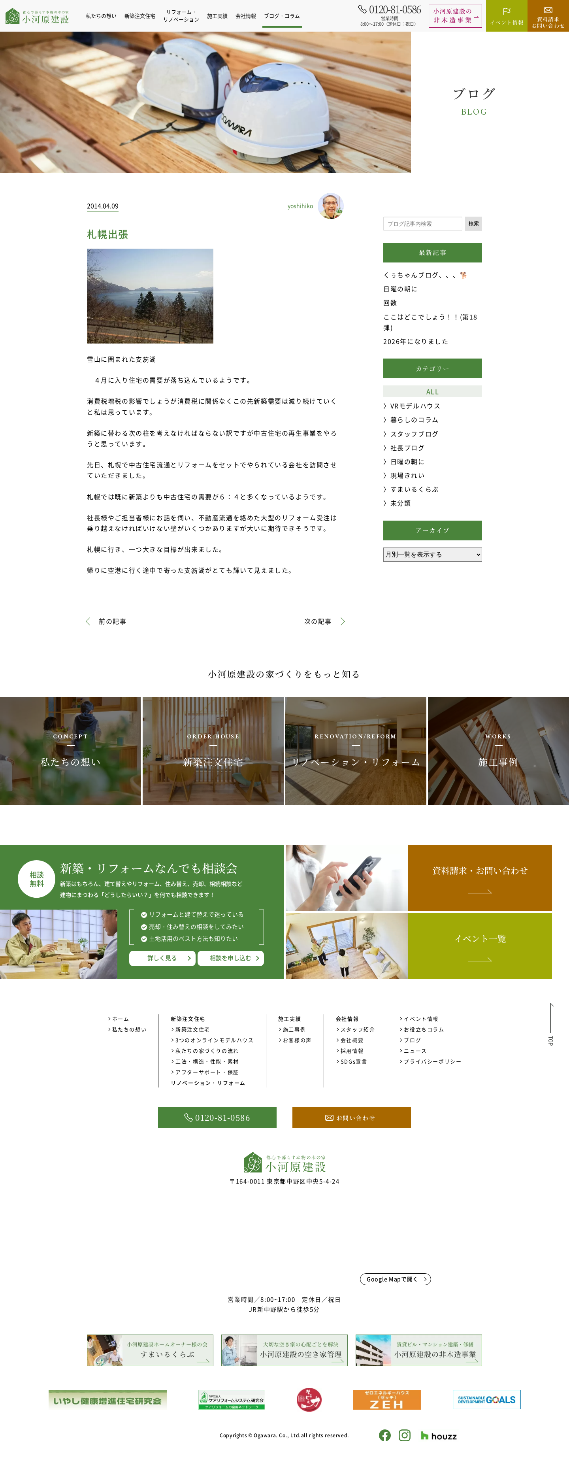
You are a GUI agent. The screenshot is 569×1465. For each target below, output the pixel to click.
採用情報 (352, 1050)
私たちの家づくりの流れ (207, 1050)
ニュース (415, 1050)
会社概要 (352, 1040)
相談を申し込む (230, 957)
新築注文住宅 (192, 1029)
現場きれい (407, 475)
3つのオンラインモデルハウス (214, 1040)
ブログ (412, 1040)
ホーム (121, 1018)
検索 (474, 224)
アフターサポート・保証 (207, 1072)
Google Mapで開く (392, 1279)
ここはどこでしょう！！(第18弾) (430, 322)
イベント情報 (421, 1018)
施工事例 (294, 1029)
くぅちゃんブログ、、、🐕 (425, 274)
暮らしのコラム (414, 419)
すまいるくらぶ (414, 489)
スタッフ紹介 (358, 1029)
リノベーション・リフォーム (208, 1082)
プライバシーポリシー (433, 1061)
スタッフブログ (414, 433)
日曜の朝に (400, 288)
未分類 (400, 503)
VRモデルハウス (415, 405)
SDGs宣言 (354, 1061)
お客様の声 (297, 1040)
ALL (432, 391)
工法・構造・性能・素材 (207, 1061)
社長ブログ (407, 447)
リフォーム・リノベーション (185, 15)
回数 (390, 302)
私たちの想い (105, 15)
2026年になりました (416, 341)
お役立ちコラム (424, 1029)
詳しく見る (162, 957)
